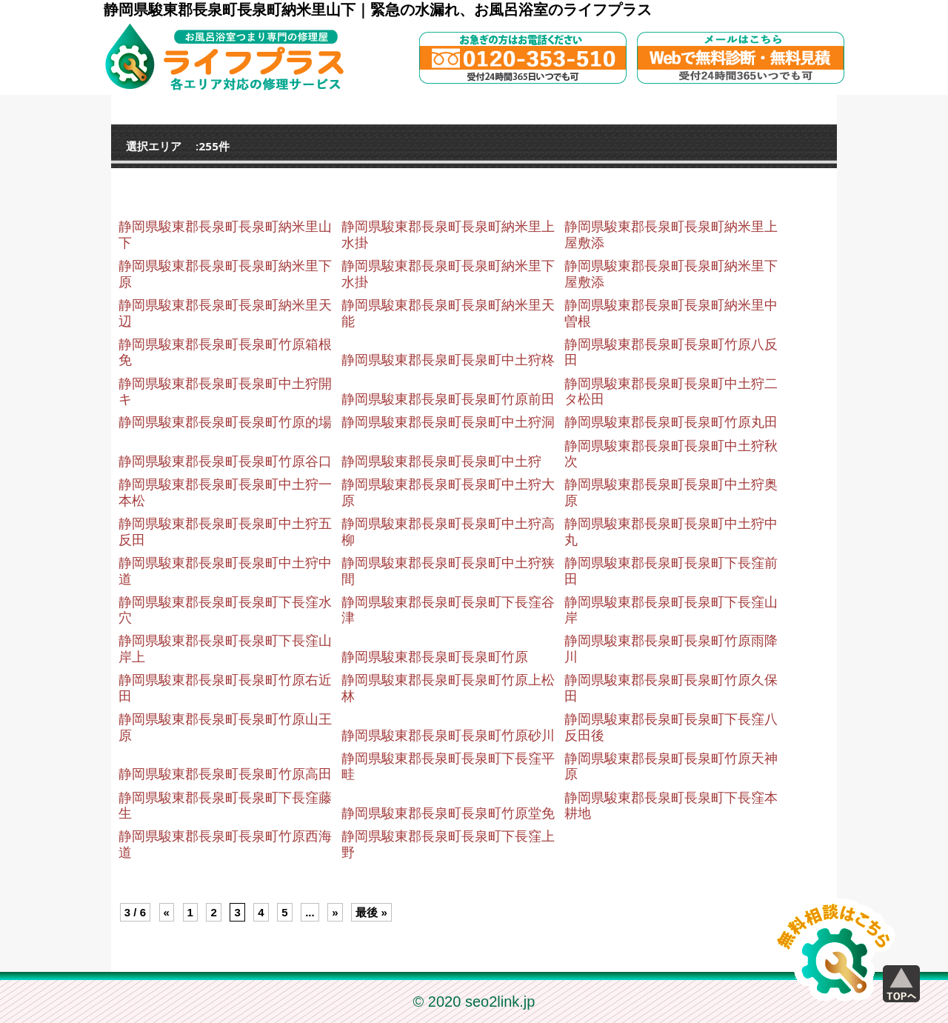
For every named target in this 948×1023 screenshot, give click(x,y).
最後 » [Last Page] (371, 912)
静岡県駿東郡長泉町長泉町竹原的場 (225, 422)
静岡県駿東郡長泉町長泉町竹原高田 (225, 774)
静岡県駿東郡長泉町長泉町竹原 (434, 657)
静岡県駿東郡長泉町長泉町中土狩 (441, 461)
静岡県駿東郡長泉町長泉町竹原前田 (448, 399)
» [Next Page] (335, 912)
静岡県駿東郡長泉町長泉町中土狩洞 (448, 422)
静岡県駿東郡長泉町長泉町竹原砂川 (448, 735)
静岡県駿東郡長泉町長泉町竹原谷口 (225, 461)
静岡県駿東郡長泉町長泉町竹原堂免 (448, 813)
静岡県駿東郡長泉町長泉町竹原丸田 (671, 422)
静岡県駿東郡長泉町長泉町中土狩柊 (448, 360)
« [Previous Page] (167, 912)
